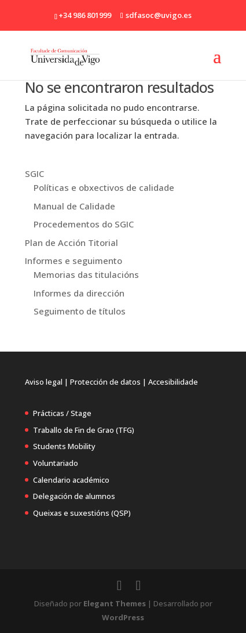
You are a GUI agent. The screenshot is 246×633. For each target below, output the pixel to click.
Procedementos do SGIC (84, 224)
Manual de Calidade (74, 206)
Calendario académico (71, 480)
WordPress (123, 617)
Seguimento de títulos (80, 311)
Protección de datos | (108, 382)
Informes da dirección (79, 293)
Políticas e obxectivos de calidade (104, 187)
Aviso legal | (46, 382)
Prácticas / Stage (62, 413)
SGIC (34, 173)
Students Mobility (64, 446)
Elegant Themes (114, 603)
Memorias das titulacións (86, 274)
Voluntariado (55, 463)
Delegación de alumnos (74, 496)
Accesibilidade (173, 382)
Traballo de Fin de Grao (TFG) (83, 430)
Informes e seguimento (73, 260)
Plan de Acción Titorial (71, 242)
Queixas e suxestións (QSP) (82, 513)
